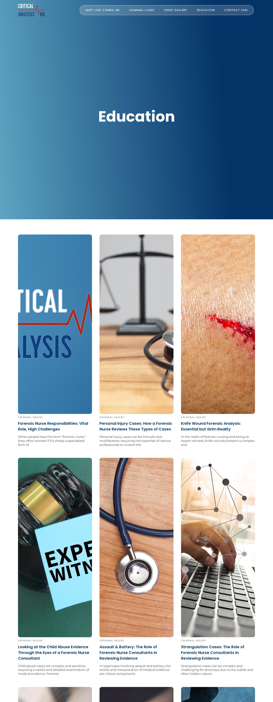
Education (206, 10)
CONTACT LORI (236, 10)
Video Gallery (175, 10)
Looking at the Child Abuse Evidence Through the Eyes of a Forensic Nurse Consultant (53, 652)
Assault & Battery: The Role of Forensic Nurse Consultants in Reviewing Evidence (128, 652)
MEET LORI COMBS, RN (103, 10)
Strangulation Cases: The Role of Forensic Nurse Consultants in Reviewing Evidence (212, 652)
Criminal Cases (142, 10)
